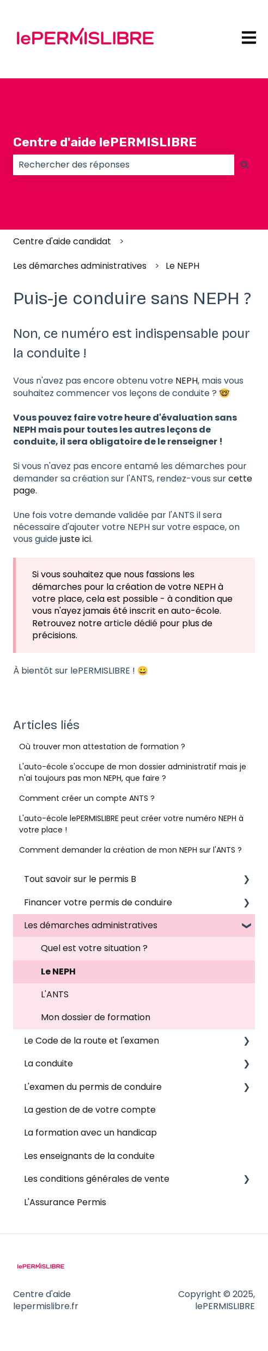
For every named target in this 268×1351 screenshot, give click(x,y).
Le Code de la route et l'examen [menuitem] (91, 1040)
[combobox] (123, 165)
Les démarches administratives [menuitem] (90, 925)
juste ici (75, 539)
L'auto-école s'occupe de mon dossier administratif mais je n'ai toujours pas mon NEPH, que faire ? (132, 772)
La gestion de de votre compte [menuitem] (90, 1109)
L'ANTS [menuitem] (55, 994)
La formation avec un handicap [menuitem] (90, 1132)
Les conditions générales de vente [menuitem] (96, 1179)
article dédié (130, 623)
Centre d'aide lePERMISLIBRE (105, 142)
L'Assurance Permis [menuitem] (65, 1202)
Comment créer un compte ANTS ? (87, 798)
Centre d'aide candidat (62, 241)
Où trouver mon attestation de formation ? (102, 746)
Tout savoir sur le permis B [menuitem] (80, 879)
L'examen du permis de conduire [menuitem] (93, 1087)
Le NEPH (182, 266)
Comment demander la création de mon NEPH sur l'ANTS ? (130, 849)
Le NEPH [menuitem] (58, 971)
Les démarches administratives (80, 266)
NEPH (186, 380)
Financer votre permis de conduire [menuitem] (98, 902)
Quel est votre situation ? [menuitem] (94, 948)
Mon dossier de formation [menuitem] (95, 1017)
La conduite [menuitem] (48, 1063)
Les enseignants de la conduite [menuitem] (89, 1156)
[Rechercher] (244, 165)
